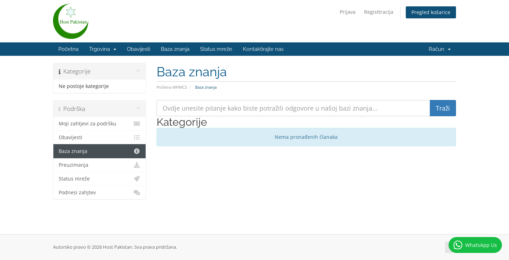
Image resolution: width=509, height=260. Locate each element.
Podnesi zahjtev (99, 192)
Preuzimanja (99, 165)
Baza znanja (175, 49)
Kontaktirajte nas (263, 49)
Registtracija (378, 11)
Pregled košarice (430, 12)
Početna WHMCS (172, 87)
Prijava (348, 11)
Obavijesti (138, 49)
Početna (68, 49)
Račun (440, 49)
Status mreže (216, 49)
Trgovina (102, 49)
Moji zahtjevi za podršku (99, 123)
